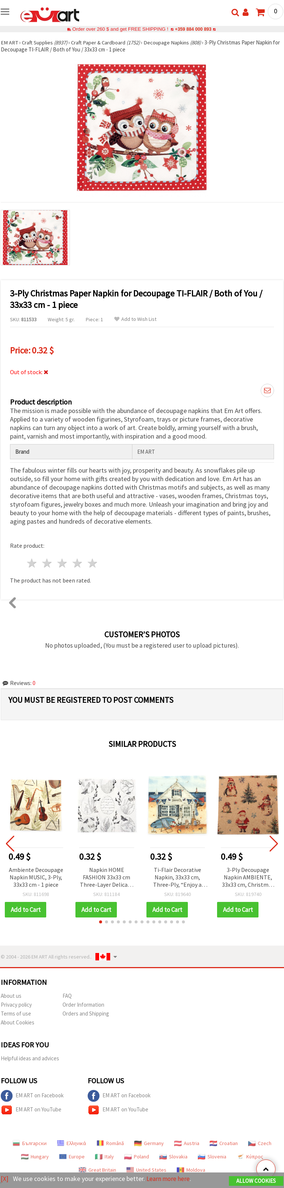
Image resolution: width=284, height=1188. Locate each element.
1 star (32, 563)
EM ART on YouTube (31, 1110)
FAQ (67, 995)
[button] (100, 921)
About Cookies (17, 1022)
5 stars (92, 563)
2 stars (47, 563)
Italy (104, 1156)
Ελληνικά (71, 1143)
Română (110, 1143)
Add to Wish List (135, 319)
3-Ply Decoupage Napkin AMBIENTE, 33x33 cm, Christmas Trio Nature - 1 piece (248, 877)
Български (30, 1143)
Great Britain (97, 1170)
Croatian (224, 1143)
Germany (149, 1143)
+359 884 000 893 (193, 29)
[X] (5, 1179)
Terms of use (16, 1013)
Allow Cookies (256, 1181)
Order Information (83, 1004)
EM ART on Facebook (32, 1096)
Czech (259, 1143)
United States (146, 1170)
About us (11, 995)
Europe (72, 1156)
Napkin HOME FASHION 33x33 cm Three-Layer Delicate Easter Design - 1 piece (106, 877)
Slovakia (173, 1156)
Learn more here (169, 1179)
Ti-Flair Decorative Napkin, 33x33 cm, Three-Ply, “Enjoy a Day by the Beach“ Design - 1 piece (177, 877)
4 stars (77, 563)
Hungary (35, 1156)
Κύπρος (250, 1156)
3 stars (62, 563)
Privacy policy (16, 1004)
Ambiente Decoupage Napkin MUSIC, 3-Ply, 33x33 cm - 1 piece (36, 877)
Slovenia (212, 1156)
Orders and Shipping (85, 1013)
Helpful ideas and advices (30, 1058)
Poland (136, 1156)
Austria (186, 1143)
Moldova (191, 1170)
